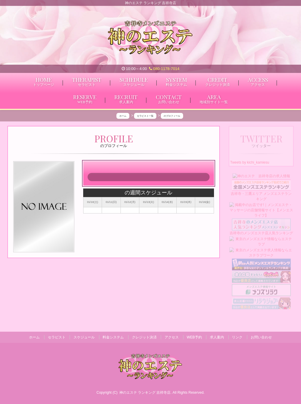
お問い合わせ (261, 337)
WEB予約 (194, 337)
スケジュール (84, 337)
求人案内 (217, 337)
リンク (237, 337)
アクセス (172, 337)
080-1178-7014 (164, 68)
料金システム (113, 337)
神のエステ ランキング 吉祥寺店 (145, 392)
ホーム (34, 337)
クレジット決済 (144, 337)
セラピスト (57, 337)
